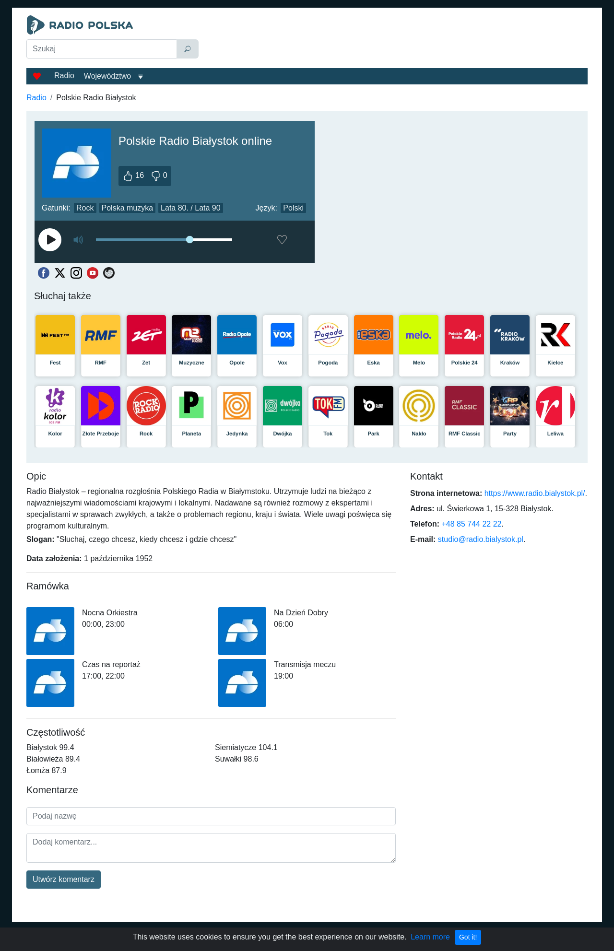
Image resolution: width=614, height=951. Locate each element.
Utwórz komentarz (63, 879)
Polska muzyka (128, 208)
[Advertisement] (395, 39)
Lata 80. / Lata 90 (191, 208)
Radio (64, 75)
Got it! (468, 937)
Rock (85, 208)
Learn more (430, 937)
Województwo (107, 76)
